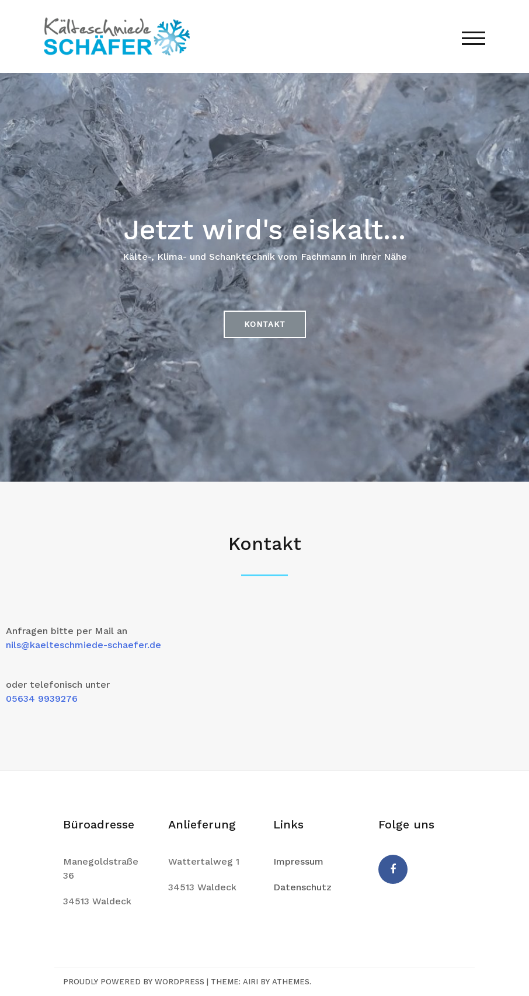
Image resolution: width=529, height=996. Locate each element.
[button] (265, 324)
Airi (250, 981)
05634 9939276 (42, 698)
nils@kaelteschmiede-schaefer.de (83, 644)
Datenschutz (302, 887)
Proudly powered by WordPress (133, 981)
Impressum (298, 861)
